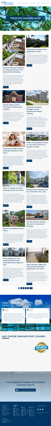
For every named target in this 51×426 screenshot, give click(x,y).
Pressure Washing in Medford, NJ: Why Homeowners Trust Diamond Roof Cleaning (13, 70)
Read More (6, 87)
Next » (31, 288)
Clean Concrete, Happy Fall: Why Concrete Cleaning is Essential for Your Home (36, 266)
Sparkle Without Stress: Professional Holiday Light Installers (12, 107)
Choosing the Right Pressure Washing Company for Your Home (13, 151)
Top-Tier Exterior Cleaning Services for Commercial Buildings (36, 224)
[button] (25, 390)
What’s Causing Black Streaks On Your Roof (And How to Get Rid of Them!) (37, 145)
